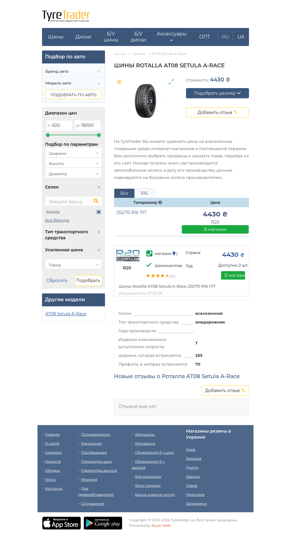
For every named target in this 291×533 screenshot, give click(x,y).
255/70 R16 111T (131, 212)
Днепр (192, 467)
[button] (171, 37)
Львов (191, 485)
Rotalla (53, 212)
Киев (190, 449)
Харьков (193, 458)
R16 (144, 193)
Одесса (193, 476)
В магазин (215, 229)
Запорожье (196, 503)
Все (124, 193)
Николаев (195, 494)
